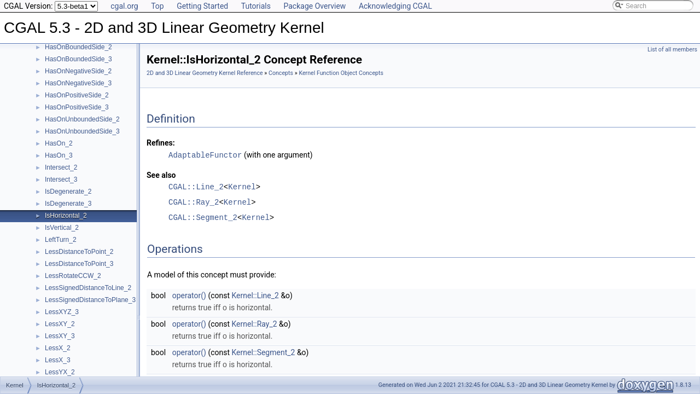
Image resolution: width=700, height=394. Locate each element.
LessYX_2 (60, 372)
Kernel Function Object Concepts (341, 73)
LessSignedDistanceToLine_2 (88, 288)
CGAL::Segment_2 (202, 217)
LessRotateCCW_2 (73, 276)
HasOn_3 (59, 155)
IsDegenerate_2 (68, 191)
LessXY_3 (60, 336)
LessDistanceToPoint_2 (79, 252)
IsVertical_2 (62, 227)
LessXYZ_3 (62, 312)
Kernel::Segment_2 (263, 350)
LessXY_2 (60, 324)
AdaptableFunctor (205, 154)
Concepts (281, 73)
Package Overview (314, 6)
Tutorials (256, 6)
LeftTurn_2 (61, 240)
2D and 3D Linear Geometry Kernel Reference (205, 73)
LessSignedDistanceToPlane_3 (90, 300)
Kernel (241, 186)
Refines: (161, 142)
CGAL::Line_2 (196, 186)
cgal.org (124, 6)
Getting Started (202, 6)
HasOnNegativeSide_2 (78, 71)
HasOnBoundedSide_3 (78, 59)
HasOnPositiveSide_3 (77, 107)
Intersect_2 (61, 167)
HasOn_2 (59, 143)
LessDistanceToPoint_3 (79, 264)
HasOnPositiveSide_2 (77, 95)
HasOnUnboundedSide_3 (82, 131)
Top (157, 6)
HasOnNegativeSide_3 (78, 83)
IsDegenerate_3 (68, 203)
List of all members (672, 49)
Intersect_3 (61, 179)
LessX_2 (58, 348)
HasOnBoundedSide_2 (78, 47)
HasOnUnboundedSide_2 (82, 119)
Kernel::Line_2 (255, 295)
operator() (189, 295)
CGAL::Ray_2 (193, 201)
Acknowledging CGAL (395, 6)
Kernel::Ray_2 (254, 322)
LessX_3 (58, 360)
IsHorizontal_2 (66, 215)
